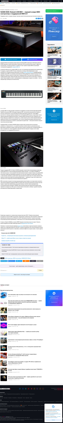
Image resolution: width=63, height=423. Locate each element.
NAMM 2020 (24, 258)
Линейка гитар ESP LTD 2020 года (8, 240)
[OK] (40, 389)
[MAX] (26, 389)
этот (27, 417)
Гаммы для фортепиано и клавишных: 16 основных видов (53, 55)
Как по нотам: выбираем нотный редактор (52, 66)
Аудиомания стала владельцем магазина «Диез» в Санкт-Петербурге (25, 339)
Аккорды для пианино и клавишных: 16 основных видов (52, 101)
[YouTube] (28, 389)
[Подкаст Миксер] (37, 389)
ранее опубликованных (28, 72)
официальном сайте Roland (27, 223)
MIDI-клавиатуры (8, 258)
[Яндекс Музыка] (34, 389)
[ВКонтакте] (23, 389)
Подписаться (54, 119)
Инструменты (2, 9)
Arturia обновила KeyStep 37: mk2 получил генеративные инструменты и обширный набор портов (20, 247)
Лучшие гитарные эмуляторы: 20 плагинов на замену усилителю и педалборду (53, 89)
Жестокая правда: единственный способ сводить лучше (22, 324)
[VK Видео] (31, 389)
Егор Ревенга (12, 9)
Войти (40, 270)
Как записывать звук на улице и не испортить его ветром (22, 294)
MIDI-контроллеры (17, 258)
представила (20, 225)
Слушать (54, 36)
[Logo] (5, 1)
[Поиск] (61, 1)
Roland (29, 258)
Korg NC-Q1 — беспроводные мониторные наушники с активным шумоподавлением (18, 235)
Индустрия (9, 341)
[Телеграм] (20, 389)
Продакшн (9, 296)
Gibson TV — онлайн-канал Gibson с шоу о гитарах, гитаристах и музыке (16, 238)
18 (16, 349)
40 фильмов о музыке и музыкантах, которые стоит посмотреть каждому (53, 77)
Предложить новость (51, 10)
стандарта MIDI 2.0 (16, 67)
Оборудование (7, 9)
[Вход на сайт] (59, 1)
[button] (36, 18)
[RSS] (43, 389)
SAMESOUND (7, 416)
